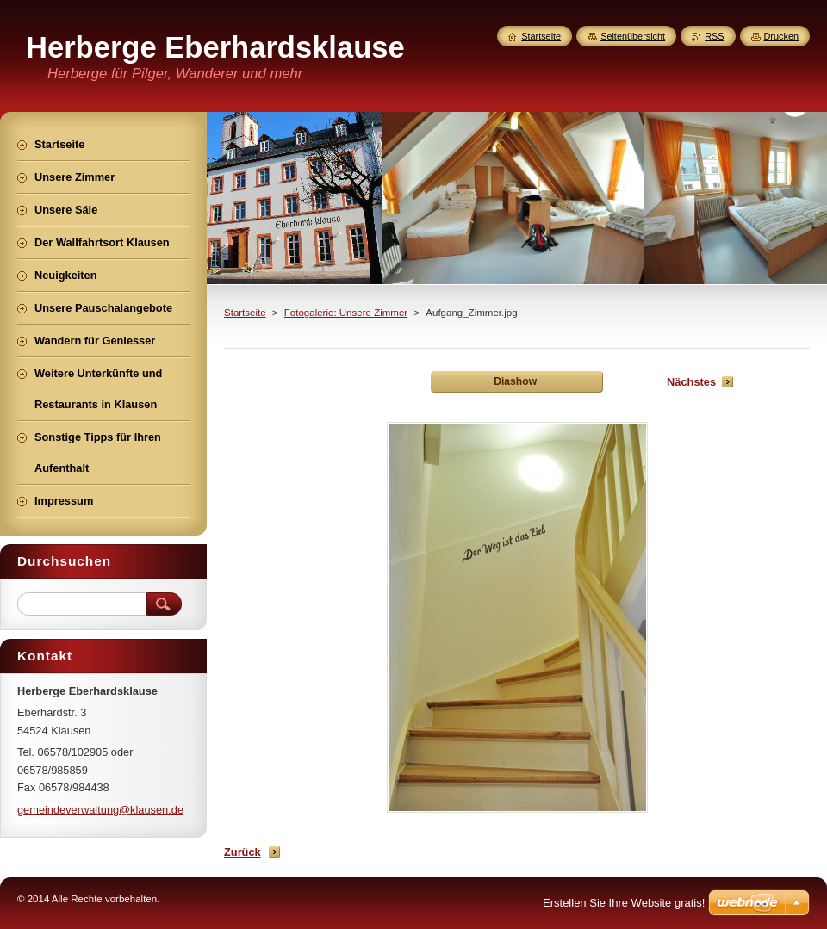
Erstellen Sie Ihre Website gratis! (624, 902)
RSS (714, 36)
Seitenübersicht (632, 36)
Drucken (781, 36)
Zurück (242, 851)
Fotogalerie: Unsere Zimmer (345, 312)
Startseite (245, 312)
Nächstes (691, 381)
